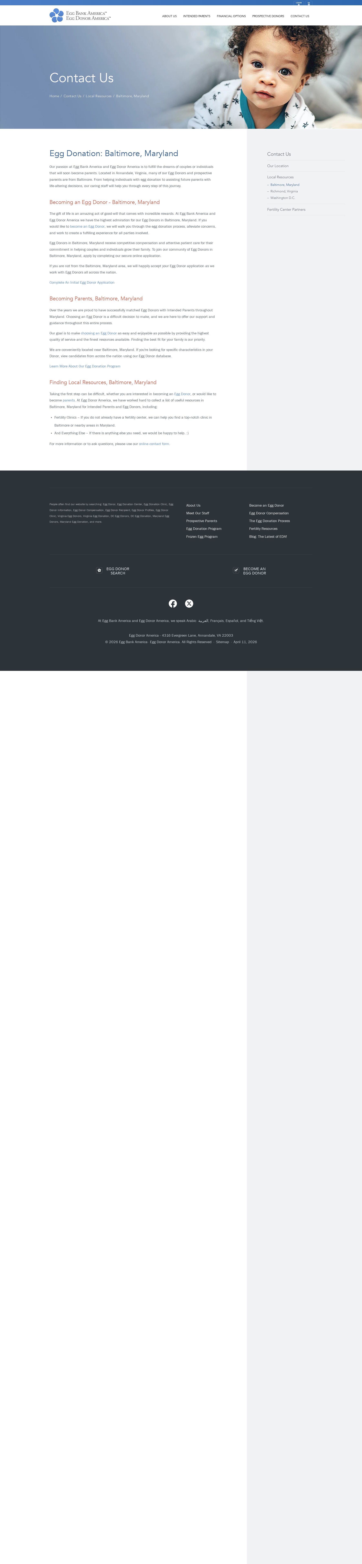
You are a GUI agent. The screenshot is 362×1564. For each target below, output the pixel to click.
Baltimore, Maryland (284, 185)
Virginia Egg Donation (96, 516)
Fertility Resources (263, 528)
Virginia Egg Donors (70, 516)
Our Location (278, 166)
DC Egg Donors (120, 516)
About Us (169, 19)
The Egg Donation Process (269, 521)
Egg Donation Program (204, 528)
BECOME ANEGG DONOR (254, 571)
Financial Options (231, 19)
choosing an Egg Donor (99, 333)
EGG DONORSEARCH (117, 571)
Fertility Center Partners (286, 209)
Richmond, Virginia (284, 191)
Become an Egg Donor (266, 505)
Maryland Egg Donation (74, 522)
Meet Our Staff (197, 513)
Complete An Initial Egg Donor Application (82, 282)
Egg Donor (182, 394)
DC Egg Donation (141, 516)
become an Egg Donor (87, 226)
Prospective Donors (268, 19)
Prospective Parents (201, 521)
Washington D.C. (282, 198)
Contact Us (300, 19)
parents (69, 400)
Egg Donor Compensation (88, 510)
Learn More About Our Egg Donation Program (85, 366)
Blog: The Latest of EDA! (268, 536)
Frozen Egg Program (202, 536)
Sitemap (222, 642)
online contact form (154, 444)
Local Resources (280, 177)
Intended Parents (196, 19)
